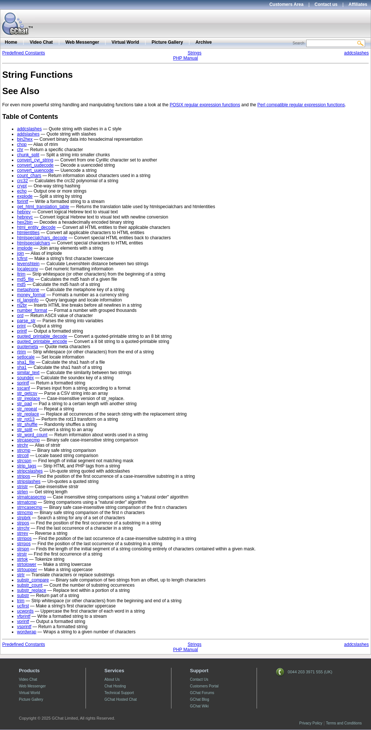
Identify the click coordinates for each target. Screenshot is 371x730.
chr (20, 149)
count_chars (29, 175)
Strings (194, 53)
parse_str (26, 320)
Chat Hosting (115, 686)
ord (20, 315)
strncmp (25, 512)
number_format (32, 310)
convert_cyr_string (35, 160)
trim (20, 600)
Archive (203, 42)
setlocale (25, 357)
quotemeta (27, 346)
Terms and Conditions (344, 723)
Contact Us (199, 679)
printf (22, 331)
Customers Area (286, 4)
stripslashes (28, 481)
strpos (23, 523)
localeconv (27, 268)
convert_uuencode (35, 170)
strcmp (23, 450)
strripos (24, 538)
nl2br (22, 305)
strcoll (23, 455)
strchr (22, 445)
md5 (21, 284)
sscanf (23, 388)
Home (11, 42)
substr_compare (33, 580)
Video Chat (41, 42)
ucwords (25, 611)
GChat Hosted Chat (120, 699)
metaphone (28, 289)
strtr (21, 574)
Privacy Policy (310, 723)
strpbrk (24, 517)
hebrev (24, 211)
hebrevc (25, 217)
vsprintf (24, 626)
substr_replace (31, 590)
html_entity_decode (36, 227)
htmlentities (28, 232)
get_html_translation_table (43, 206)
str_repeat (27, 408)
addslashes (28, 134)
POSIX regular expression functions (205, 104)
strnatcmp (27, 502)
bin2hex (25, 139)
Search (298, 43)
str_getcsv (27, 393)
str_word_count (32, 434)
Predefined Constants (23, 53)
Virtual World (125, 42)
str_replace (28, 414)
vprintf (23, 621)
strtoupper (27, 569)
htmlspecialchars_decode (42, 237)
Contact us (326, 4)
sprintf (23, 383)
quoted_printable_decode (42, 336)
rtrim (21, 351)
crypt (22, 186)
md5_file (25, 279)
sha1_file (26, 362)
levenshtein (28, 263)
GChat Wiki (199, 706)
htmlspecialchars (33, 243)
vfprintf (23, 616)
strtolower (26, 564)
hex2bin (25, 222)
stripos (23, 476)
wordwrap (26, 631)
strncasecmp (29, 507)
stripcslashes (30, 471)
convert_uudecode (35, 165)
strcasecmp (28, 440)
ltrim (21, 274)
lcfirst (22, 258)
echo (22, 191)
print (21, 326)
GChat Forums (202, 693)
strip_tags (26, 466)
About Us (112, 679)
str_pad (24, 403)
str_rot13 (25, 419)
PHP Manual (185, 58)
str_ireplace (28, 398)
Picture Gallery (167, 42)
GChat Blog (199, 699)
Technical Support (119, 693)
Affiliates (357, 4)
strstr (22, 554)
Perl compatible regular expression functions (301, 104)
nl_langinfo (28, 300)
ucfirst (23, 606)
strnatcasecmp (31, 497)
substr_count (30, 585)
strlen (22, 491)
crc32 (22, 180)
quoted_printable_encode (42, 341)
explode (25, 196)
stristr (22, 486)
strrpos (24, 543)
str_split (24, 429)
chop (22, 144)
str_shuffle (27, 424)
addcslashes (356, 53)
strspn (23, 548)
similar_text (28, 372)
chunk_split (28, 154)
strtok (22, 559)
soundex (25, 377)
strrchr (23, 528)
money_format (31, 294)
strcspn (24, 460)
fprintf (22, 201)
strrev (22, 533)
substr (23, 595)
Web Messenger (82, 42)
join (20, 253)
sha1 (22, 367)
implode (25, 248)
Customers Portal (204, 686)
